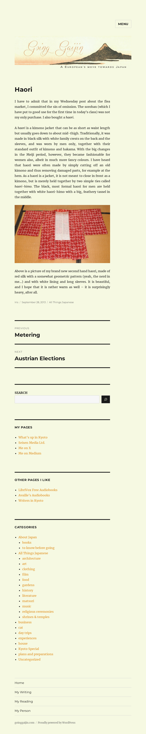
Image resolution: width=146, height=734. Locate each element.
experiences (27, 638)
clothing (28, 569)
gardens (28, 585)
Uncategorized (29, 659)
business (25, 622)
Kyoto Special (28, 649)
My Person (23, 711)
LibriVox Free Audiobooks (37, 490)
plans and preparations (35, 654)
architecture (31, 558)
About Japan (27, 537)
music (26, 606)
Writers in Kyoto (30, 500)
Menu (123, 24)
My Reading (24, 701)
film (25, 574)
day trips (25, 633)
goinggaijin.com (24, 722)
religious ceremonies (38, 611)
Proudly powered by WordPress (56, 722)
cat (20, 627)
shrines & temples (35, 617)
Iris (16, 302)
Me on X (24, 448)
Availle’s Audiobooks (34, 495)
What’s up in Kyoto (33, 437)
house (23, 643)
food (25, 580)
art (24, 564)
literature (29, 596)
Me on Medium (29, 453)
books (26, 542)
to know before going (38, 548)
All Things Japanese (61, 302)
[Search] (105, 399)
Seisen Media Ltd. (31, 443)
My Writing (23, 692)
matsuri (28, 601)
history (27, 590)
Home (19, 683)
